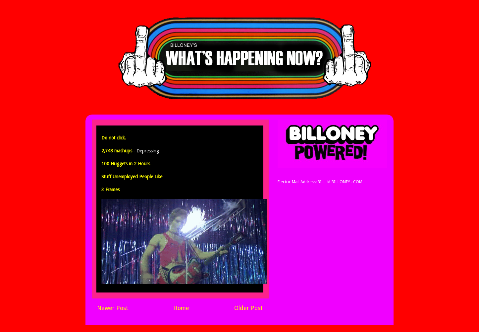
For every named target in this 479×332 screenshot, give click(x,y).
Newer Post (112, 308)
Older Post (248, 308)
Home (181, 308)
